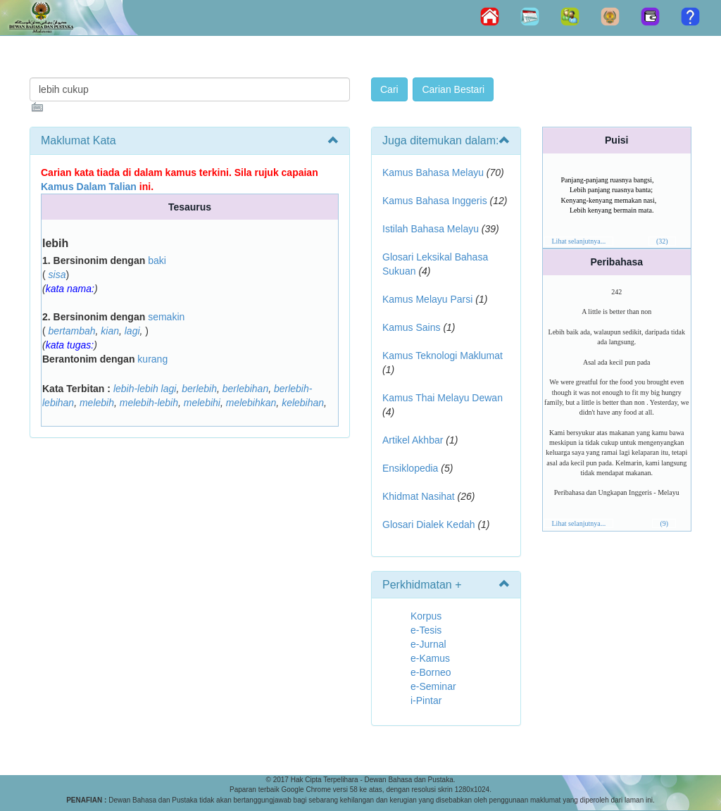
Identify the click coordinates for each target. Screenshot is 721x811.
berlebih (199, 388)
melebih (97, 402)
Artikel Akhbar (412, 440)
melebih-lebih (149, 402)
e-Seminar (433, 686)
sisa (57, 274)
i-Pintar (425, 700)
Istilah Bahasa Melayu (430, 228)
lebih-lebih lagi (145, 388)
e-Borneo (430, 672)
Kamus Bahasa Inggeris (434, 200)
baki (157, 260)
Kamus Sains (411, 327)
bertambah (72, 331)
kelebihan (303, 402)
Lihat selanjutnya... (579, 241)
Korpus (425, 616)
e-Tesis (425, 630)
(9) (664, 523)
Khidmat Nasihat (418, 496)
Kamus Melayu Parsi (427, 299)
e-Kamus (430, 658)
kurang (152, 359)
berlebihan (245, 388)
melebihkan (251, 402)
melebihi (202, 402)
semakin (166, 316)
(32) (662, 241)
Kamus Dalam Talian (89, 186)
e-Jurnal (428, 644)
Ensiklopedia (410, 468)
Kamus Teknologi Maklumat (442, 355)
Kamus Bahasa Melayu (434, 172)
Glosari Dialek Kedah (428, 524)
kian (110, 331)
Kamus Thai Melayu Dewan (442, 397)
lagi (132, 331)
